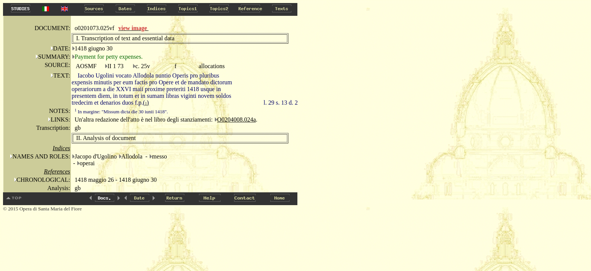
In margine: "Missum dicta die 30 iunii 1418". (121, 111)
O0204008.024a (236, 119)
